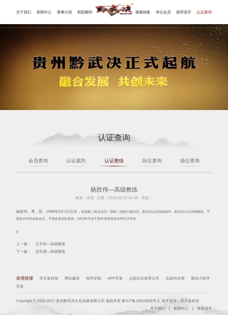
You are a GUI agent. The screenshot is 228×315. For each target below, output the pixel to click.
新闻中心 (44, 12)
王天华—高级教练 (50, 244)
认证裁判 (75, 160)
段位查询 (153, 160)
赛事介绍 (64, 12)
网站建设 (72, 278)
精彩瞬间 (84, 12)
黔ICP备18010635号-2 (141, 301)
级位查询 (192, 160)
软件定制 (93, 278)
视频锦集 (142, 12)
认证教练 (114, 160)
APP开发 (115, 278)
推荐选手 (183, 12)
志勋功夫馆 (175, 278)
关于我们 (23, 12)
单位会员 (163, 12)
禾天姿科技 (48, 278)
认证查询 (204, 12)
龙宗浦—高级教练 (50, 252)
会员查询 (35, 160)
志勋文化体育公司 (144, 278)
